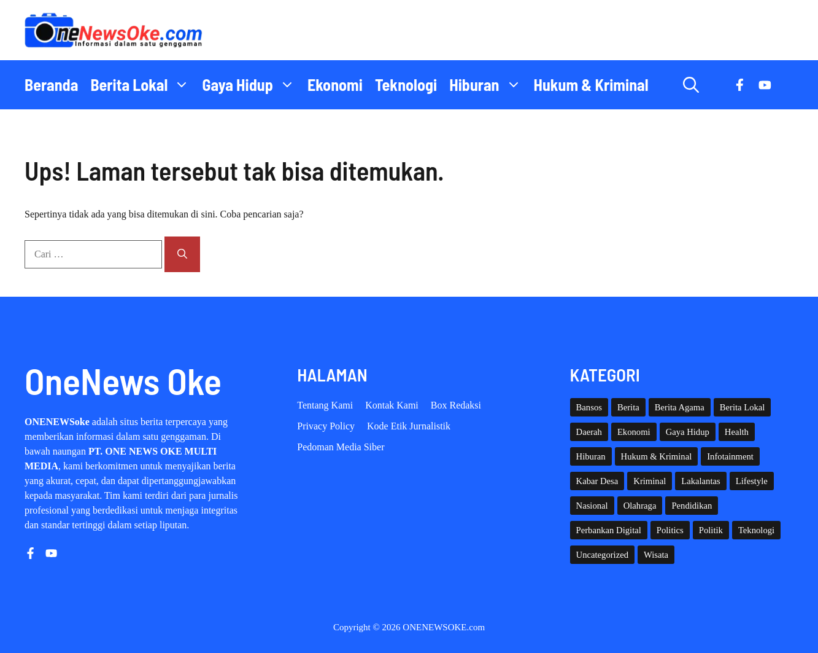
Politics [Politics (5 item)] (670, 530)
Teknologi (406, 84)
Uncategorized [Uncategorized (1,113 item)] (602, 555)
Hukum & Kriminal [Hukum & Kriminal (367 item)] (656, 456)
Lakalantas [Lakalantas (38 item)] (700, 481)
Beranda (51, 84)
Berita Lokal (143, 84)
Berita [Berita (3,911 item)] (628, 407)
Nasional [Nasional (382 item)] (592, 505)
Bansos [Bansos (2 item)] (589, 407)
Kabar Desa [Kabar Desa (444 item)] (597, 481)
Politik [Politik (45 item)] (711, 530)
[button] (691, 84)
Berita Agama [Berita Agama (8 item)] (679, 407)
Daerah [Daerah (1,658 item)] (589, 432)
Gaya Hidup (251, 84)
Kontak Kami (392, 405)
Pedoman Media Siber (340, 447)
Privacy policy (326, 426)
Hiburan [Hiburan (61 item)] (591, 456)
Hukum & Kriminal (591, 84)
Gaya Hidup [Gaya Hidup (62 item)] (687, 432)
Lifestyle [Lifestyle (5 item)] (752, 481)
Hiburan (488, 84)
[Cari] (182, 254)
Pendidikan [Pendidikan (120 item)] (691, 505)
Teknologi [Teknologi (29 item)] (756, 530)
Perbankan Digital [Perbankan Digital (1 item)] (608, 530)
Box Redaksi (456, 405)
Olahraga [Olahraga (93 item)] (640, 505)
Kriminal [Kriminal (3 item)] (649, 481)
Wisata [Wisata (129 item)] (656, 555)
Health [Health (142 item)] (737, 432)
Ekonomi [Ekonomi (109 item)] (633, 432)
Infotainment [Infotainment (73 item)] (730, 456)
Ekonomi (335, 84)
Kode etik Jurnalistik (408, 426)
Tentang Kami (325, 405)
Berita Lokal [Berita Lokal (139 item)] (742, 407)
